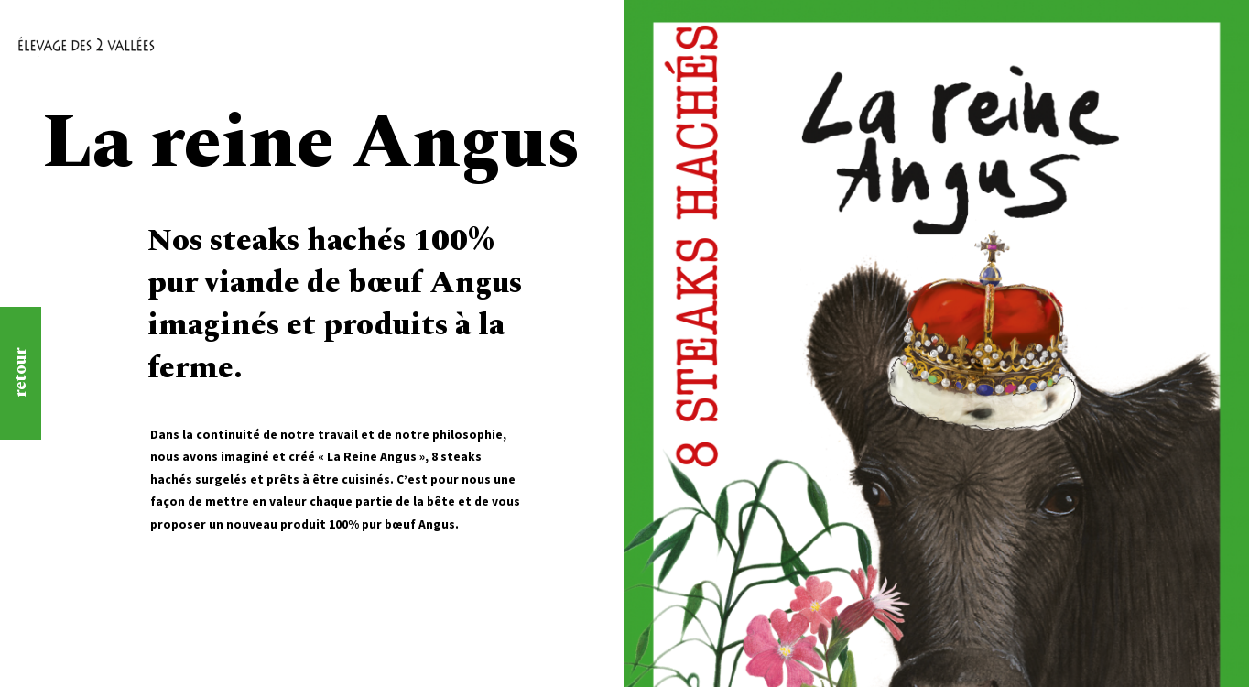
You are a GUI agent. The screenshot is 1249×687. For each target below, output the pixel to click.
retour (20, 373)
